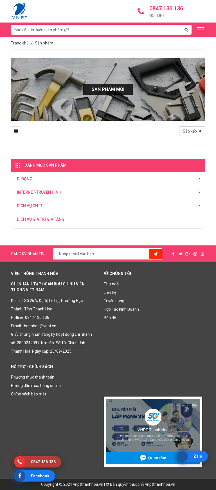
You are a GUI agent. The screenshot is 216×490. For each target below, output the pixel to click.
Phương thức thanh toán (32, 377)
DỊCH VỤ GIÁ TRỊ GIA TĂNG (40, 219)
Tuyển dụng (114, 301)
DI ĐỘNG (24, 178)
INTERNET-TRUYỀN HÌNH (39, 192)
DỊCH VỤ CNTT (29, 205)
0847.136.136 (37, 317)
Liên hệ (110, 292)
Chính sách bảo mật (28, 394)
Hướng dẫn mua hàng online (36, 385)
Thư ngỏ (111, 284)
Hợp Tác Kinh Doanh (121, 309)
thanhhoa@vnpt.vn (39, 326)
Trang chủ (20, 43)
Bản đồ (110, 318)
